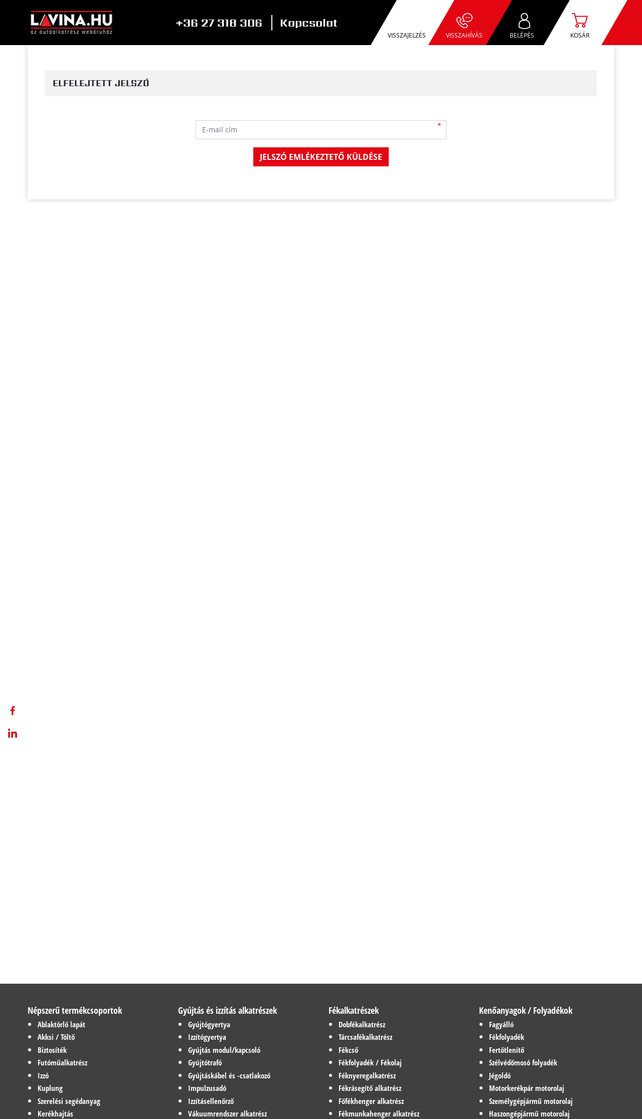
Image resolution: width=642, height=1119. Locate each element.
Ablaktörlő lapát (61, 1024)
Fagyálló (501, 1024)
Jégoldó (500, 1075)
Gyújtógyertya (209, 1024)
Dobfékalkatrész (362, 1024)
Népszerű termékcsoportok (75, 1010)
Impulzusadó (207, 1088)
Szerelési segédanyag (69, 1101)
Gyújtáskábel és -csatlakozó (229, 1075)
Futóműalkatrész (62, 1062)
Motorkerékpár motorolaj (526, 1088)
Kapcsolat (309, 23)
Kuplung (50, 1088)
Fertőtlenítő (506, 1050)
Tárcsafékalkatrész (365, 1037)
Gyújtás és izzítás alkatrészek (227, 1010)
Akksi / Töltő (56, 1037)
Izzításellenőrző (211, 1101)
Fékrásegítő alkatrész (370, 1088)
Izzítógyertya (207, 1037)
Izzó (43, 1075)
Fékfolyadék (506, 1037)
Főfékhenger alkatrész (371, 1101)
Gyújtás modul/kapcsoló (224, 1050)
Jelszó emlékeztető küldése (321, 156)
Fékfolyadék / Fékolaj (370, 1062)
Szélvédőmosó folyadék (523, 1062)
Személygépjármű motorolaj (531, 1101)
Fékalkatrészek (354, 1010)
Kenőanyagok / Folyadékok (525, 1010)
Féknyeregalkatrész (367, 1075)
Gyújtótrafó (205, 1062)
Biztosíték (52, 1050)
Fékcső (348, 1050)
